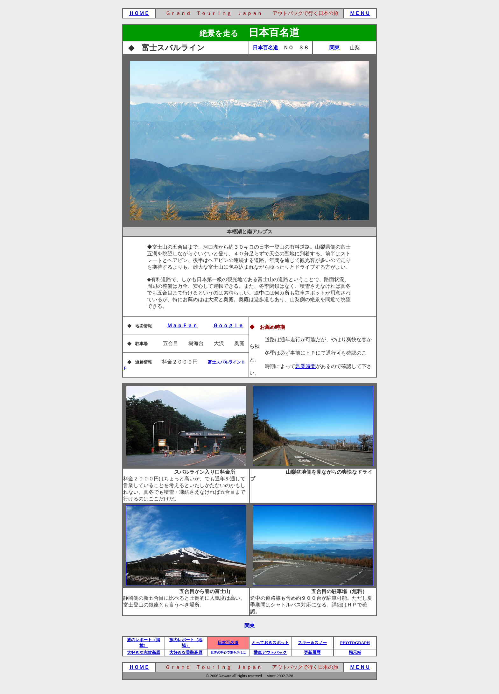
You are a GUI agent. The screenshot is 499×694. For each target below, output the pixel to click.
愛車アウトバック (270, 652)
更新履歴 (312, 652)
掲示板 (355, 652)
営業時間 (305, 366)
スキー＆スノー (312, 642)
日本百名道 (265, 47)
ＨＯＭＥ (139, 13)
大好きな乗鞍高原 (185, 652)
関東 (334, 47)
